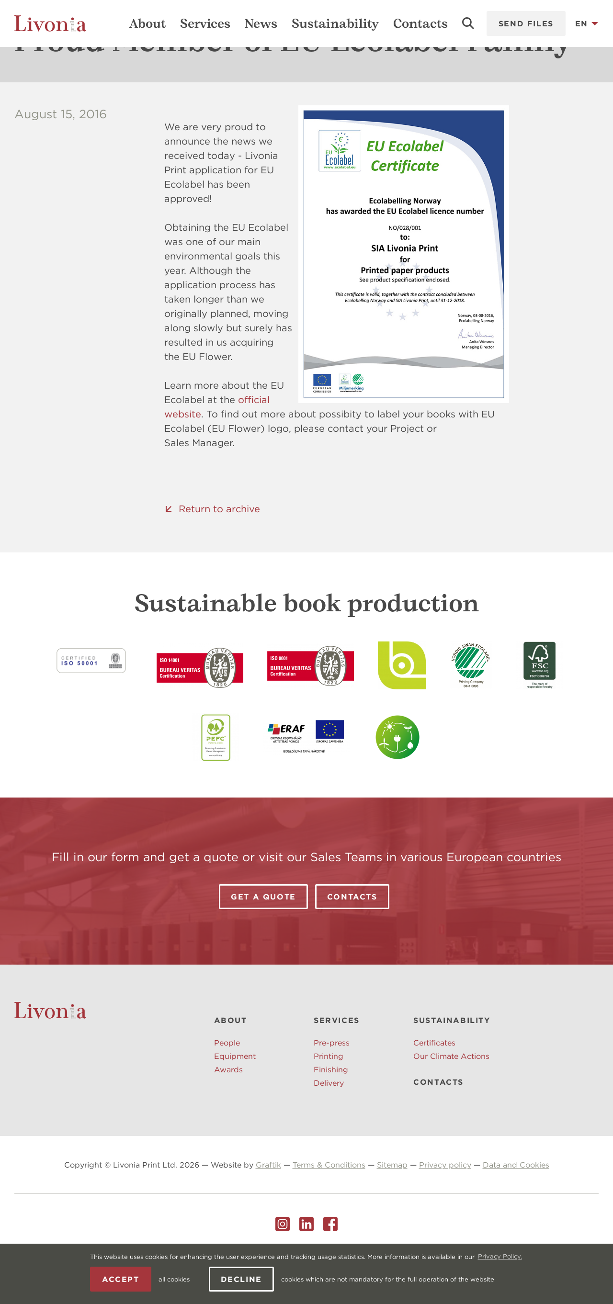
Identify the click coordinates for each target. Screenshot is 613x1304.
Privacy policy (445, 1211)
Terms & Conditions (329, 1211)
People (227, 1089)
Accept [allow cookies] (120, 1279)
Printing (328, 1103)
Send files (526, 23)
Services (205, 23)
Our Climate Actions (451, 1103)
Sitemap (392, 1211)
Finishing (331, 1116)
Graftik (268, 1211)
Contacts (420, 23)
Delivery (329, 1130)
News (261, 23)
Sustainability (335, 23)
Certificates (434, 1089)
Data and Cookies (516, 1211)
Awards (228, 1116)
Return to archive (219, 556)
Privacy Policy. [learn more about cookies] (500, 1256)
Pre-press (332, 1089)
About (147, 23)
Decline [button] (241, 1279)
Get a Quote (263, 943)
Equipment (235, 1103)
